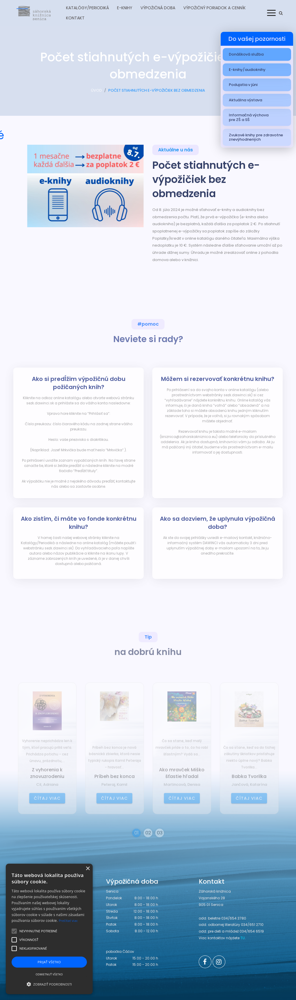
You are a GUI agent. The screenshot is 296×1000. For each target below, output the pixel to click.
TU (242, 937)
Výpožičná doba (157, 8)
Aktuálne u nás (175, 151)
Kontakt (75, 18)
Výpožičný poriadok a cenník (214, 8)
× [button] (87, 869)
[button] (49, 984)
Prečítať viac (68, 920)
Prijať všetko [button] (49, 962)
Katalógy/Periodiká (87, 8)
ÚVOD (96, 93)
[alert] (49, 929)
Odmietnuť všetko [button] (49, 974)
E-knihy (124, 8)
